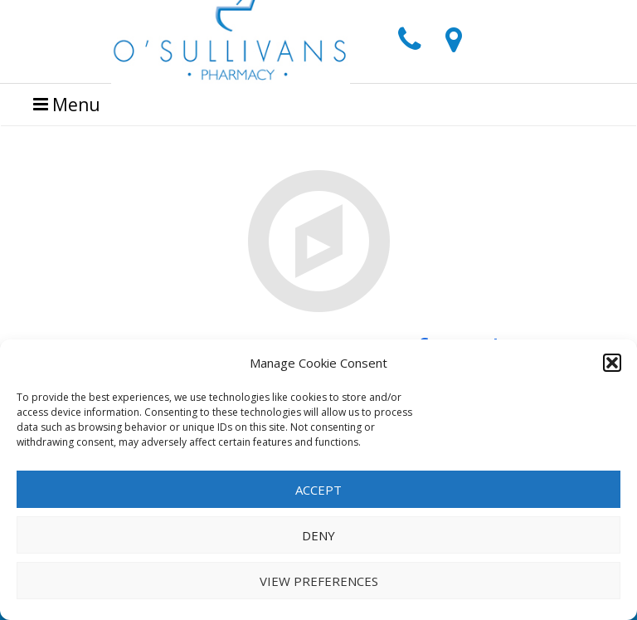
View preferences (319, 581)
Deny (318, 535)
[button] (612, 362)
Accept (318, 489)
